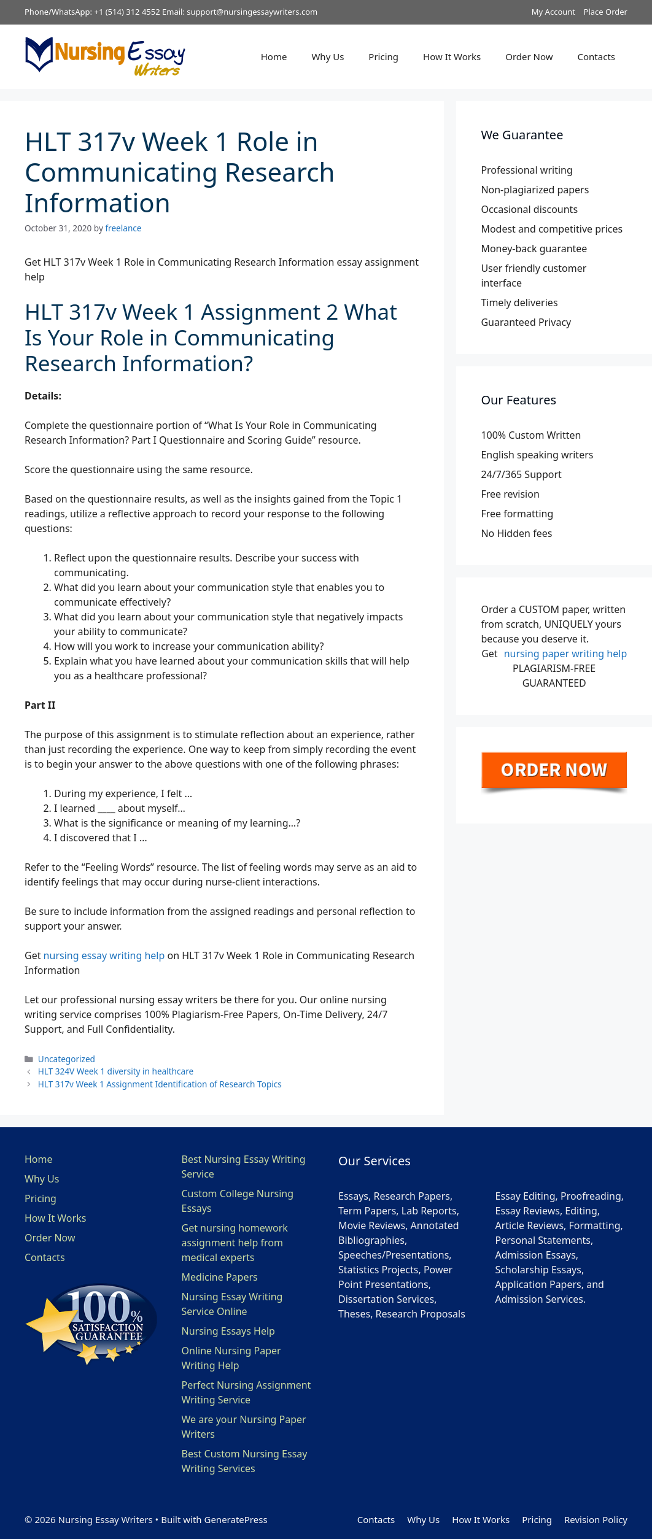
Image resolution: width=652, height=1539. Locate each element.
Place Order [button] (605, 11)
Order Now (529, 56)
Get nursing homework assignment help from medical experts (235, 1242)
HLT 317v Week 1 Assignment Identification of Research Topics (160, 1084)
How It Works (452, 56)
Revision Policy (595, 1519)
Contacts (596, 56)
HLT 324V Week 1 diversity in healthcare (115, 1071)
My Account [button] (553, 11)
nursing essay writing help (104, 955)
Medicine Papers (220, 1277)
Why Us (327, 56)
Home (274, 56)
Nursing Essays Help (228, 1331)
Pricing (383, 56)
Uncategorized (66, 1059)
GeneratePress (235, 1519)
